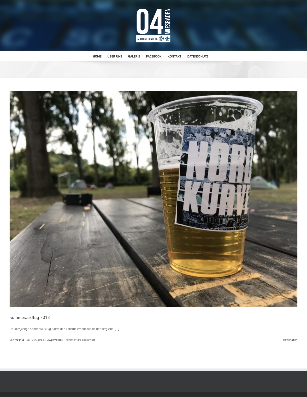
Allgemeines (55, 339)
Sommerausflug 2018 (30, 317)
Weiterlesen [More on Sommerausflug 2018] (290, 339)
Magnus (19, 339)
